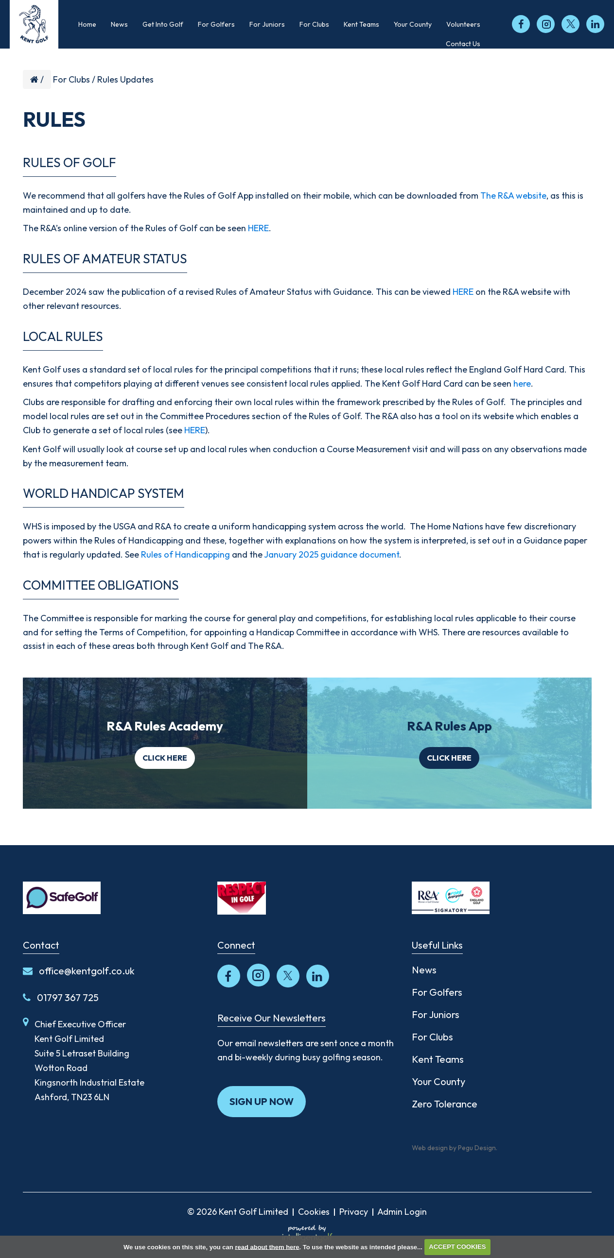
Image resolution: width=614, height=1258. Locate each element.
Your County (438, 1081)
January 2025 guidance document (331, 554)
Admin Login (402, 1211)
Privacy (353, 1211)
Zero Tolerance (444, 1104)
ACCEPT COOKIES (457, 1246)
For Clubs (71, 79)
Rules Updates (125, 79)
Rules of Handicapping (185, 554)
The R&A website (513, 195)
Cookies (314, 1211)
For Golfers (437, 992)
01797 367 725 (61, 997)
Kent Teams (438, 1059)
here (522, 383)
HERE (258, 228)
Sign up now (261, 1101)
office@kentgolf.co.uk (79, 971)
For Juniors (435, 1014)
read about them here (267, 1246)
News (424, 970)
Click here (164, 758)
